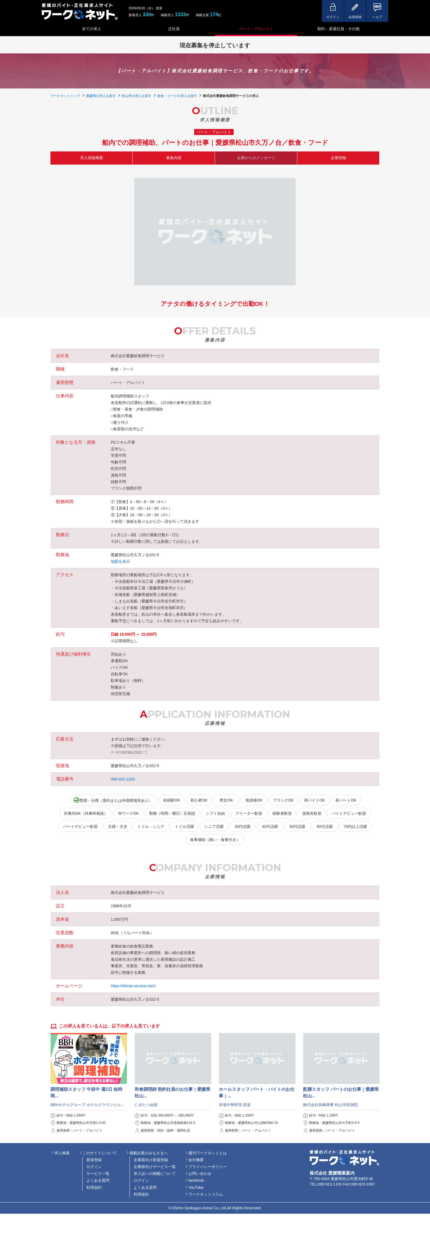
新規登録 (94, 1160)
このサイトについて (99, 1153)
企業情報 (338, 158)
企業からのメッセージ (256, 158)
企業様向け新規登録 (151, 1160)
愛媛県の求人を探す (101, 96)
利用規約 (94, 1187)
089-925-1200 (123, 779)
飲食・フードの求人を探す (177, 96)
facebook (196, 1180)
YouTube (195, 1187)
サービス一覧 (97, 1173)
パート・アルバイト (256, 29)
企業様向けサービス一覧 (155, 1166)
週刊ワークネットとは (207, 1153)
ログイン (94, 1166)
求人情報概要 (91, 158)
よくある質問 (97, 1180)
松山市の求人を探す (136, 96)
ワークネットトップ (65, 96)
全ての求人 (91, 29)
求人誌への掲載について (155, 1173)
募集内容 (174, 158)
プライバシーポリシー (207, 1166)
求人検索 (62, 1153)
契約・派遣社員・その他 (338, 29)
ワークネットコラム (205, 1194)
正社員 (174, 29)
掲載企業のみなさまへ (148, 1153)
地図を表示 (120, 561)
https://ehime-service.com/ (133, 986)
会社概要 (196, 1160)
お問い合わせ (199, 1173)
